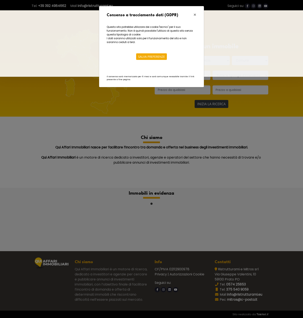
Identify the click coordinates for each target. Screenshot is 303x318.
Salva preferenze (151, 57)
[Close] (195, 14)
